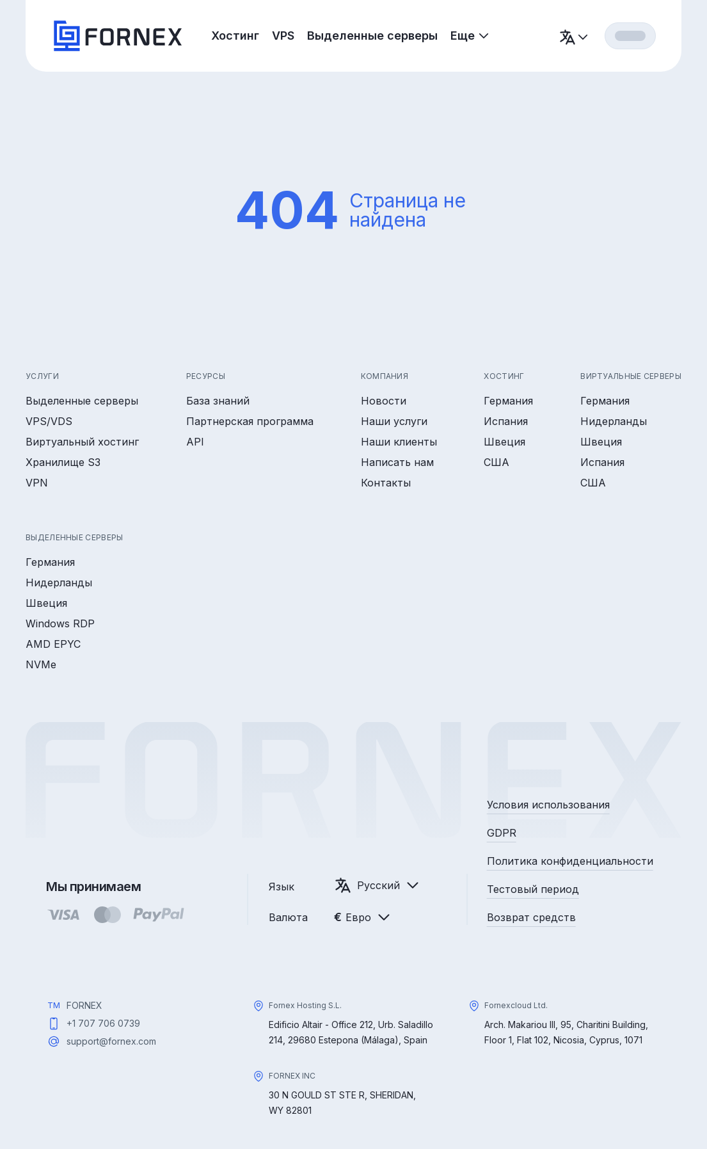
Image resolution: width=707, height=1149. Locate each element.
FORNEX (84, 1005)
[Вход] (630, 35)
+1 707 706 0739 (103, 1023)
